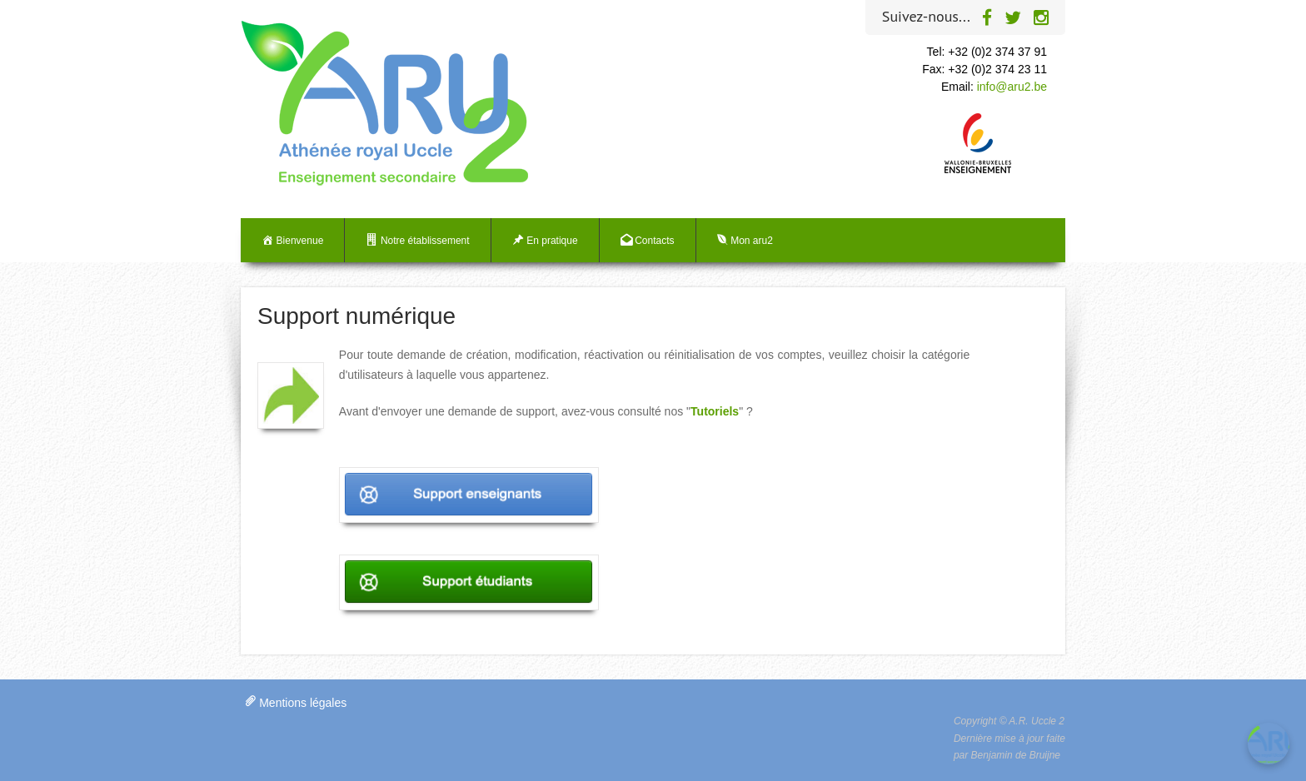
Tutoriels (714, 411)
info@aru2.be (1012, 86)
